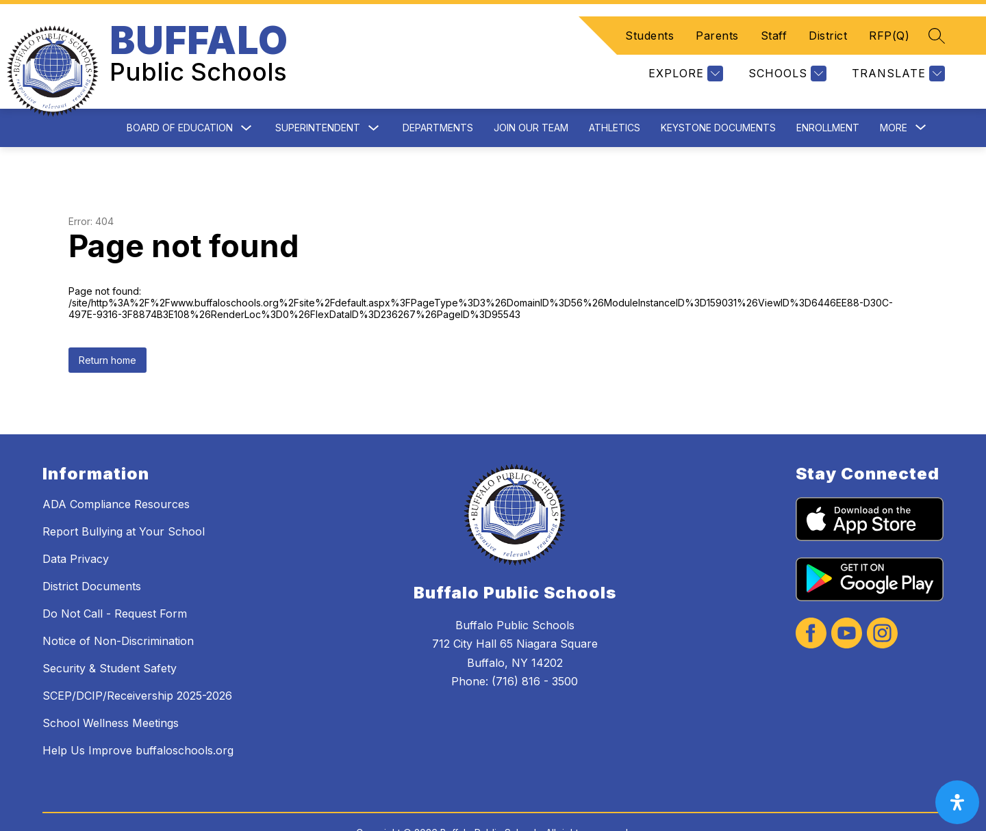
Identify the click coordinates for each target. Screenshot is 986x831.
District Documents (91, 553)
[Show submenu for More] (893, 95)
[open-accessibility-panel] (957, 802)
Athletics (614, 95)
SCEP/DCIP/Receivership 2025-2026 (137, 663)
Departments (438, 95)
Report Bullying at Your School (123, 498)
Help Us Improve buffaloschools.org (137, 717)
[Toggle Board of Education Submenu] (246, 95)
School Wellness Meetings (110, 690)
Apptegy (522, 811)
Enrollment (827, 95)
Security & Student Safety (109, 635)
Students (649, 19)
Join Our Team (531, 95)
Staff (774, 19)
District (828, 19)
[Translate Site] (896, 57)
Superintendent (317, 95)
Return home (107, 327)
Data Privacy (75, 526)
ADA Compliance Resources (116, 471)
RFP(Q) (889, 19)
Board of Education (180, 95)
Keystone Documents (718, 95)
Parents (717, 19)
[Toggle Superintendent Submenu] (374, 95)
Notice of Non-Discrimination (118, 608)
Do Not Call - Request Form (114, 581)
